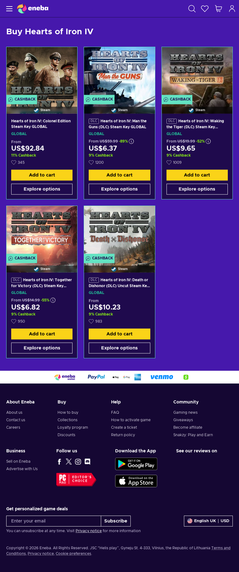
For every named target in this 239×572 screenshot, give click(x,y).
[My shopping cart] (218, 8)
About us (14, 412)
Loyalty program (73, 427)
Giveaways (183, 420)
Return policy (123, 435)
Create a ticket (124, 427)
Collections (67, 420)
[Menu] (8, 8)
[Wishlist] (205, 8)
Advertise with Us (22, 469)
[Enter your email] (53, 521)
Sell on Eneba (18, 461)
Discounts (66, 435)
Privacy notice (89, 531)
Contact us (15, 420)
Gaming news (185, 412)
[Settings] (208, 521)
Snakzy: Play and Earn (193, 435)
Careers (13, 427)
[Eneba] (32, 8)
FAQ (115, 412)
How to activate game (131, 420)
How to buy (68, 412)
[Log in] (232, 8)
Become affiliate (187, 427)
